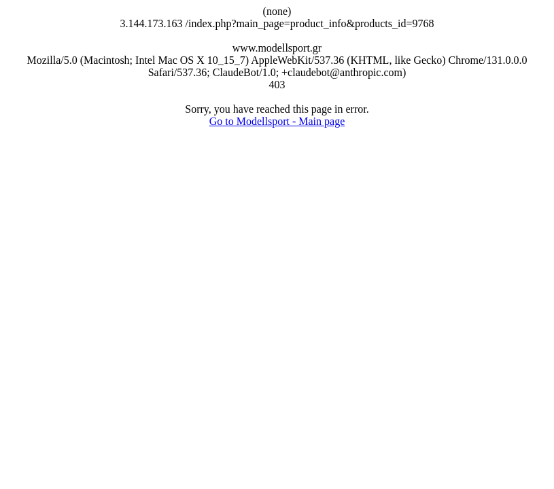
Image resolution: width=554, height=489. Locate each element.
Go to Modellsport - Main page (277, 121)
